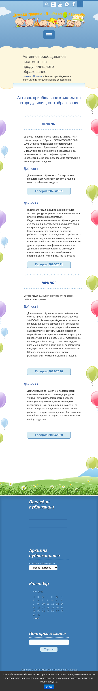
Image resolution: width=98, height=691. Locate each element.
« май (36, 618)
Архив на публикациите (42, 563)
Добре (49, 687)
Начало (27, 76)
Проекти (37, 76)
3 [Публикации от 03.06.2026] (42, 600)
